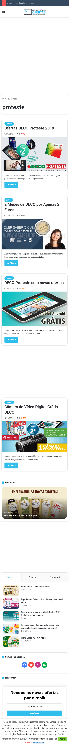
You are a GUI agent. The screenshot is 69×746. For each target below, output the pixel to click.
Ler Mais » (11, 185)
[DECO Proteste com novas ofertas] (35, 309)
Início (5, 99)
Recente (11, 577)
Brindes (9, 124)
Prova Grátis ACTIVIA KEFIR (33, 638)
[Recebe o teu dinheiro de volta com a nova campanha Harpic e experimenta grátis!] (11, 629)
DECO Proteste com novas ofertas (34, 282)
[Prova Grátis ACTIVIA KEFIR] (11, 641)
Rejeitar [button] (28, 742)
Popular (32, 577)
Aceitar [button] (63, 739)
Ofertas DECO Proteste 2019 (29, 128)
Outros (9, 200)
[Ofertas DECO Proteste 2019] (35, 154)
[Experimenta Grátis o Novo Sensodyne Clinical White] (11, 603)
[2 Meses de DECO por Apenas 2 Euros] (35, 234)
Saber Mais (38, 742)
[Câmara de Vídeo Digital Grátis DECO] (35, 436)
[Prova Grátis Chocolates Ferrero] (11, 590)
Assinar (34, 713)
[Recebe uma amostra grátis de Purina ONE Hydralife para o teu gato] (11, 616)
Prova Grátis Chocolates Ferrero (20, 3)
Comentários (56, 577)
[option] (34, 503)
